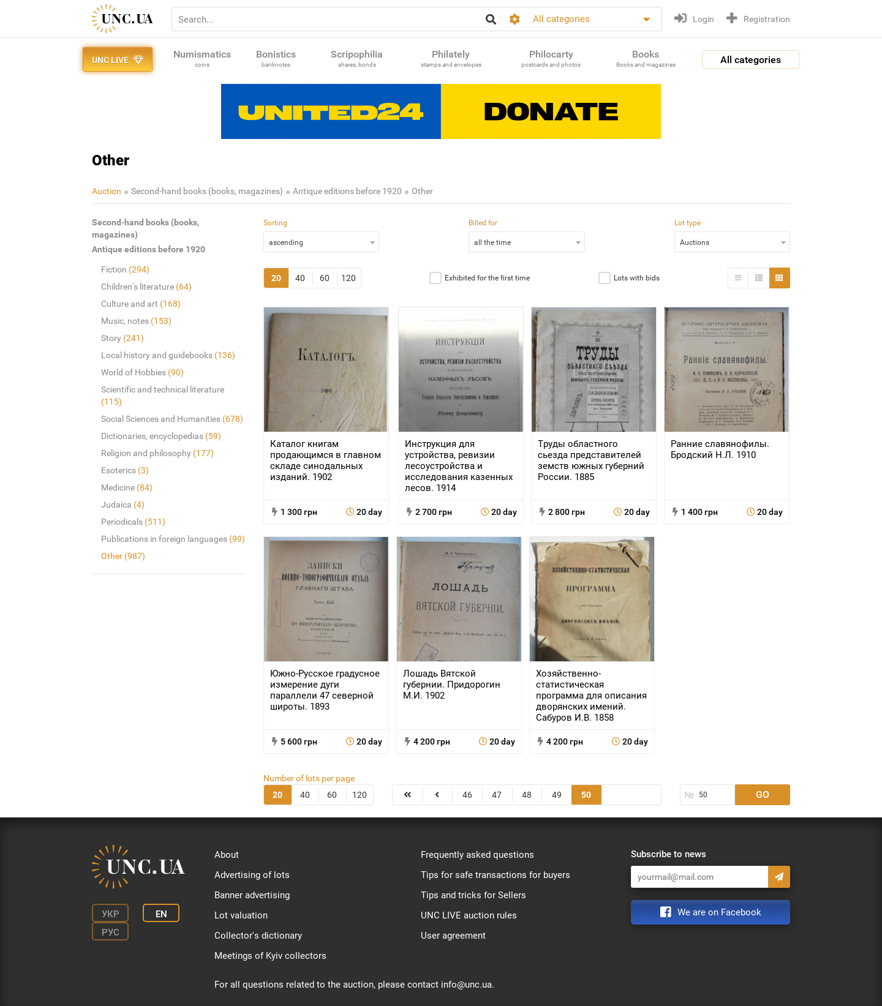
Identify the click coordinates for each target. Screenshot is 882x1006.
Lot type (687, 223)
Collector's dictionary (258, 935)
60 (325, 278)
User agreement (453, 935)
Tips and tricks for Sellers (473, 895)
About (226, 854)
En (161, 914)
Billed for (483, 223)
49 (557, 795)
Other (422, 191)
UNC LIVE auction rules (469, 915)
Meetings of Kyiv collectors (270, 955)
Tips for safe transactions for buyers (495, 874)
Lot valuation (241, 915)
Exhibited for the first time (487, 278)
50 (586, 795)
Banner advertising (252, 895)
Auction (106, 191)
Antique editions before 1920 (347, 191)
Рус (110, 932)
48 (527, 795)
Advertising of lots (252, 874)
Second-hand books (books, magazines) (207, 191)
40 (300, 278)
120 (348, 278)
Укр (110, 914)
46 (467, 795)
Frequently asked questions (477, 854)
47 (497, 795)
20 (276, 278)
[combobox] (321, 241)
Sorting (275, 223)
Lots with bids (637, 278)
